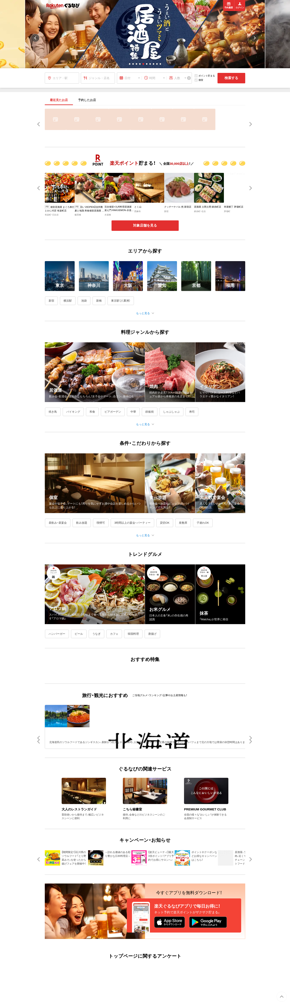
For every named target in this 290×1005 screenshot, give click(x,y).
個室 (198, 80)
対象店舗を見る (145, 225)
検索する (231, 78)
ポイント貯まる (204, 75)
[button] (129, 64)
